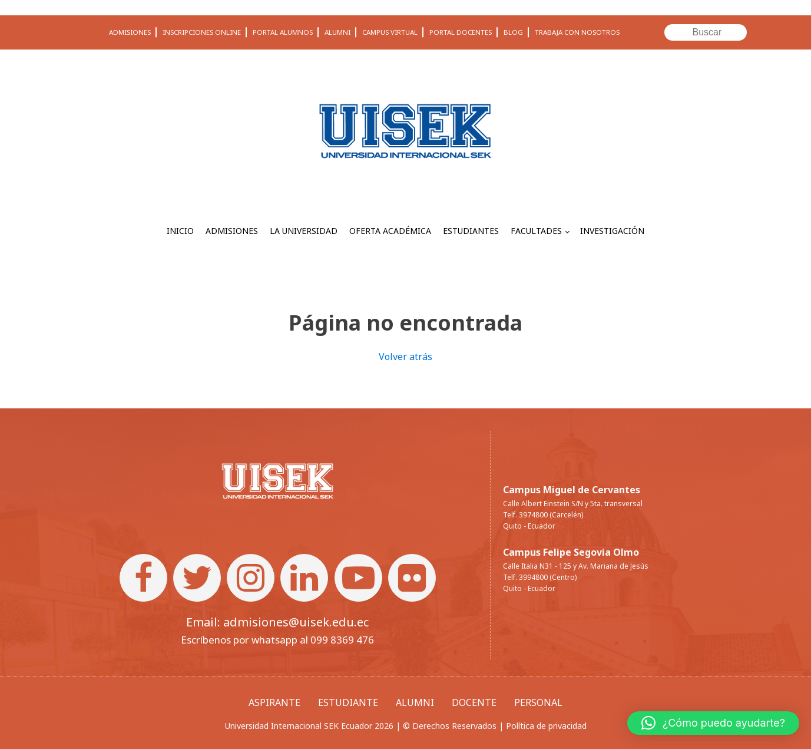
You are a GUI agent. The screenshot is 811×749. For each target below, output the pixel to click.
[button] (713, 723)
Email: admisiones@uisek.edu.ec (277, 622)
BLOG (513, 32)
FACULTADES (536, 230)
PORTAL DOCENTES (460, 32)
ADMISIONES (130, 32)
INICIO (180, 230)
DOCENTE (474, 702)
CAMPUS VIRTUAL (390, 32)
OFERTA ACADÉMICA (390, 230)
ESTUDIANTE (348, 702)
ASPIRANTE (274, 702)
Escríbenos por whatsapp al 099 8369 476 (277, 639)
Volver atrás (405, 356)
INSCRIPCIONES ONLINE (202, 32)
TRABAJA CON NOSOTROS (577, 32)
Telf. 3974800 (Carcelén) (543, 515)
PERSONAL (538, 702)
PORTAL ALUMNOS (283, 32)
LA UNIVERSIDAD (303, 230)
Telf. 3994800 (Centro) (540, 577)
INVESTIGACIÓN (612, 230)
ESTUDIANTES (471, 230)
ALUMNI (337, 32)
